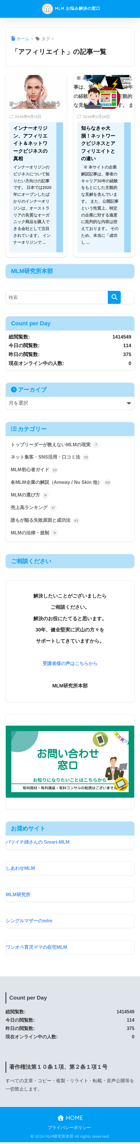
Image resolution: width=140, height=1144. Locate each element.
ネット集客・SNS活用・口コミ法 (52, 457)
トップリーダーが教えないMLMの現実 (57, 444)
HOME (70, 1119)
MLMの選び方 (30, 496)
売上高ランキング (35, 509)
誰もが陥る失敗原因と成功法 (47, 521)
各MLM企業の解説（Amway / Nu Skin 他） (63, 483)
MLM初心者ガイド (35, 470)
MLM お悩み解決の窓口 (71, 9)
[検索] (114, 297)
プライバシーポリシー (69, 1129)
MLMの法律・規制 (35, 534)
